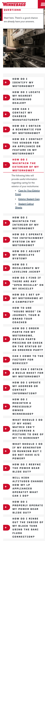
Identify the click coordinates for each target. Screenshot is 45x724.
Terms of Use (34, 607)
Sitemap (23, 589)
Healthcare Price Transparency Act (22, 601)
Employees (22, 564)
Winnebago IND (22, 547)
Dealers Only (22, 570)
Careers (23, 558)
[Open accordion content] (5, 82)
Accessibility (37, 589)
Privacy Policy (8, 589)
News (22, 553)
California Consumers (14, 607)
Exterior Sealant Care (29, 199)
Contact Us (22, 595)
